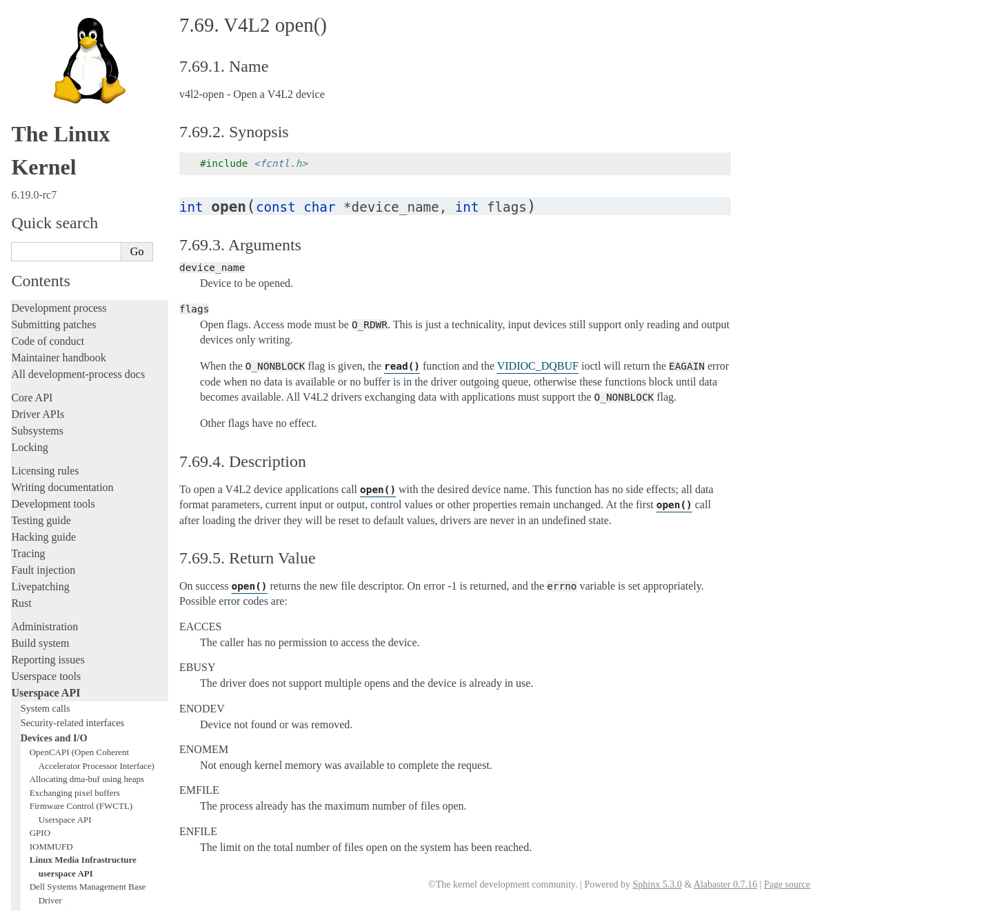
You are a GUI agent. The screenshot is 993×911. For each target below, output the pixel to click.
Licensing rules (45, 250)
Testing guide (40, 300)
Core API (31, 177)
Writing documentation (62, 266)
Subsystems (37, 210)
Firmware (32, 756)
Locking (29, 226)
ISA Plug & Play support (74, 719)
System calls (45, 487)
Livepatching (40, 366)
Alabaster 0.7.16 (725, 884)
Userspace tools (46, 455)
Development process (58, 87)
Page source (787, 884)
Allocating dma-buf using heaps (87, 558)
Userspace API (45, 472)
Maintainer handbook (58, 137)
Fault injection (43, 349)
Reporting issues (47, 439)
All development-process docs (78, 153)
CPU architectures (51, 796)
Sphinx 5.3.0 (656, 884)
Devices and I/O (54, 517)
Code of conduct (47, 120)
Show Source (40, 898)
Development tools (52, 283)
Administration (44, 406)
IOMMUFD (51, 626)
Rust (21, 382)
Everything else (51, 733)
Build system (40, 422)
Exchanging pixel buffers (75, 572)
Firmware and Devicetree (67, 773)
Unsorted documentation (65, 819)
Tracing (28, 333)
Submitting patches (53, 104)
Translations (38, 843)
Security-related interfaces (72, 502)
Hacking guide (43, 316)
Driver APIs (37, 193)
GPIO (40, 612)
